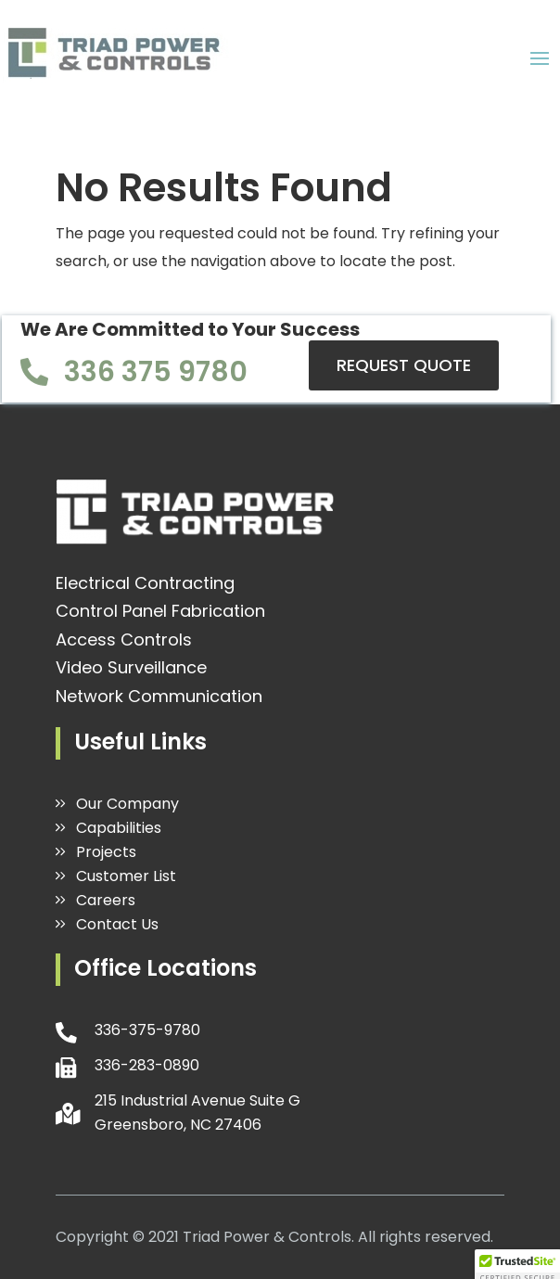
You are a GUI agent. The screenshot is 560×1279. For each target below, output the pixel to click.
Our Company (127, 803)
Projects (106, 852)
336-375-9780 (147, 1030)
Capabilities (118, 827)
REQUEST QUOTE (404, 365)
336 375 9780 (156, 371)
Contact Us (117, 924)
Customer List (126, 876)
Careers (105, 900)
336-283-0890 (147, 1065)
